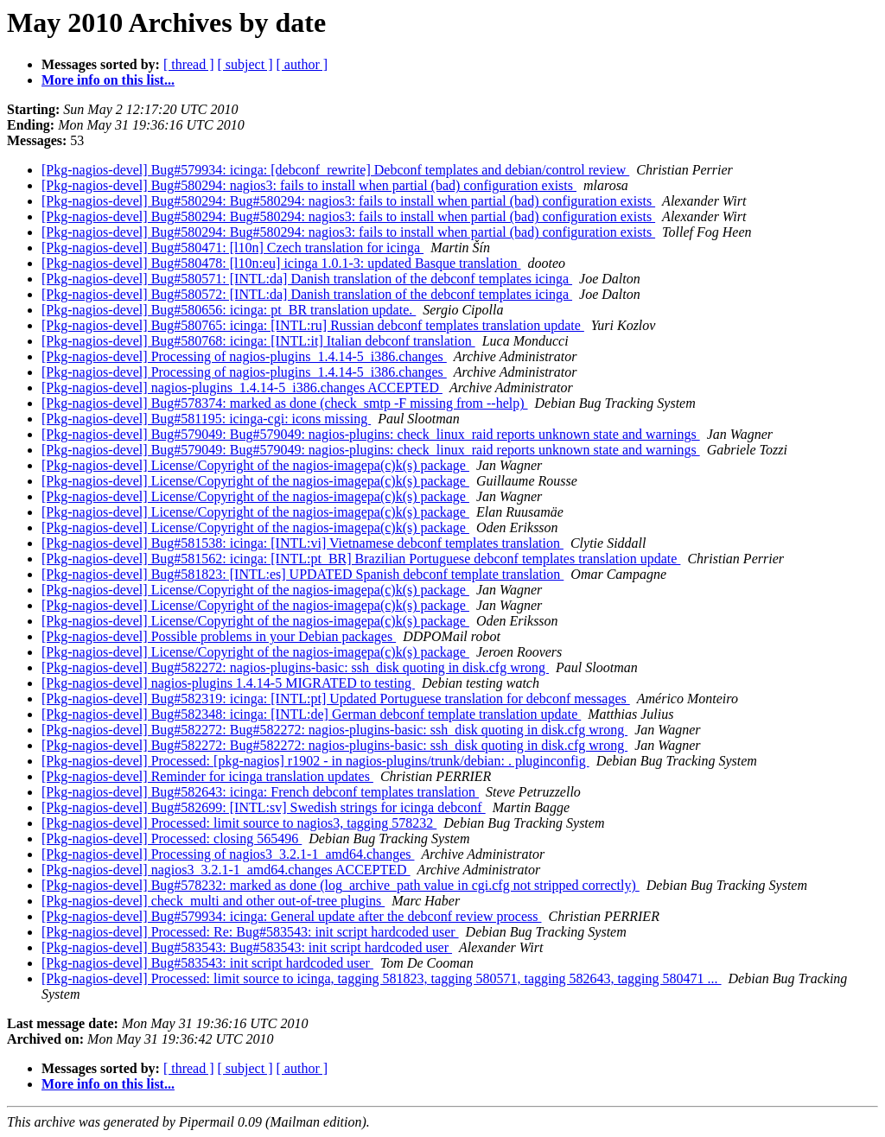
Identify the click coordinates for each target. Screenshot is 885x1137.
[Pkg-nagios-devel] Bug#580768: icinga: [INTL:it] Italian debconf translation (258, 340)
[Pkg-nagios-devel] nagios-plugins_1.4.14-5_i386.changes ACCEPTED (241, 387)
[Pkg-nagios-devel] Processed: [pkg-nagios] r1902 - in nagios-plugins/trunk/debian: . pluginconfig (315, 760)
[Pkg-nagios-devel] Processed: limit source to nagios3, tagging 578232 (238, 823)
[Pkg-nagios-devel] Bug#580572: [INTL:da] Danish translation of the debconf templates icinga (306, 294)
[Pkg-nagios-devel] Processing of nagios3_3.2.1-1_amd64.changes (227, 854)
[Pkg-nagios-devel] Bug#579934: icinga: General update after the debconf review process (291, 916)
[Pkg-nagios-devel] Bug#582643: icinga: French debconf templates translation (260, 791)
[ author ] (302, 64)
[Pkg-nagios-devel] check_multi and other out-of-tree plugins (213, 900)
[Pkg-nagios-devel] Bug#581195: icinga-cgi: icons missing (206, 418)
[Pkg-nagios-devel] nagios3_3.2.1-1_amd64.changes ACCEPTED (226, 869)
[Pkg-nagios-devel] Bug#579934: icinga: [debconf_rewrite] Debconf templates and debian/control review (335, 169)
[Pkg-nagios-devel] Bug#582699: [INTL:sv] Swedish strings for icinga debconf (263, 807)
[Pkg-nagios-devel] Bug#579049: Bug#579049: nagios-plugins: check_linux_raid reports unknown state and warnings (370, 434)
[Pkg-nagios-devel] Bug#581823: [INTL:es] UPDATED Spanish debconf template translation (302, 574)
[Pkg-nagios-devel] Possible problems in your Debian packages (218, 636)
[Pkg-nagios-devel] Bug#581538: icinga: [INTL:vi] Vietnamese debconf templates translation (302, 543)
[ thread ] (188, 64)
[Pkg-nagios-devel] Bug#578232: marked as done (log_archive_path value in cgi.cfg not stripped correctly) (340, 885)
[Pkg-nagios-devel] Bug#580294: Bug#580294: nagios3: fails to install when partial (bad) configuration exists (348, 201)
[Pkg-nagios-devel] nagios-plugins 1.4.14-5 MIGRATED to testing (228, 683)
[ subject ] (245, 64)
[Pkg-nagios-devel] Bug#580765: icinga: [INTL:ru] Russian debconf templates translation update (312, 325)
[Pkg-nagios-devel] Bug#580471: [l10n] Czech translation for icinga (232, 247)
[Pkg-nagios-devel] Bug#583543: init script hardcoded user (207, 963)
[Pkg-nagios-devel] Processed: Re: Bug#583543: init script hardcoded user (250, 931)
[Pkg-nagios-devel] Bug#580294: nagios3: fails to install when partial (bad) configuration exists (308, 185)
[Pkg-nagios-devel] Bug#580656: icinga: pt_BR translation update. (228, 309)
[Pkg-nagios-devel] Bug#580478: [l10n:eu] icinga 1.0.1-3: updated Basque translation (281, 263)
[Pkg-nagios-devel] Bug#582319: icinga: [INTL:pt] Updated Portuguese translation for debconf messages (335, 698)
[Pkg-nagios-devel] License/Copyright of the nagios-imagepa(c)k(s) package (255, 465)
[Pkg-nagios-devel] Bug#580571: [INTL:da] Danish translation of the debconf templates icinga (306, 278)
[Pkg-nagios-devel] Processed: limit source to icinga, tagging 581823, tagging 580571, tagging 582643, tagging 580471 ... (381, 978)
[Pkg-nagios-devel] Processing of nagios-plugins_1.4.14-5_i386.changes (244, 356)
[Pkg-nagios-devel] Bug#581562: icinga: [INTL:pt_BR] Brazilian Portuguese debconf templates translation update (360, 558)
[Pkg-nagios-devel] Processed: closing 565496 (171, 838)
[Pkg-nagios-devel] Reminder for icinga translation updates (207, 776)
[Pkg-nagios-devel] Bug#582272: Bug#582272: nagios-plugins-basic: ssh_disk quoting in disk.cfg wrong (334, 729)
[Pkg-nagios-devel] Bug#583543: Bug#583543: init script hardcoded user (246, 947)
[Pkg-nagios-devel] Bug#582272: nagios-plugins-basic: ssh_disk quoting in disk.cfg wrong (295, 667)
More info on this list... (108, 80)
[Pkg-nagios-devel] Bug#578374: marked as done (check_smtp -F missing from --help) (284, 403)
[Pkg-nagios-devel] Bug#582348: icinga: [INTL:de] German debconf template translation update (311, 714)
